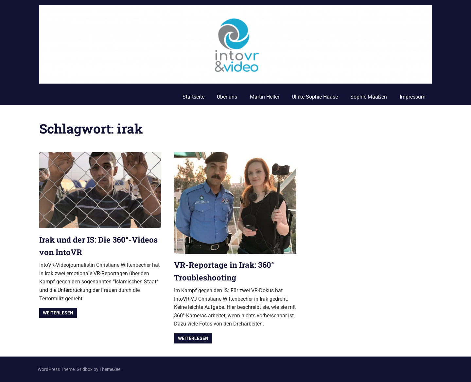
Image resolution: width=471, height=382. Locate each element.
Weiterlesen (58, 312)
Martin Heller (264, 97)
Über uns (227, 97)
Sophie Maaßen (368, 97)
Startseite (193, 97)
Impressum (413, 97)
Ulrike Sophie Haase (315, 97)
